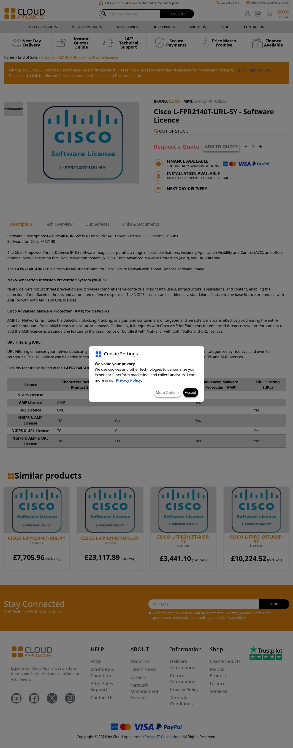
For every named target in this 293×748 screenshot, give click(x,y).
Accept (190, 392)
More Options (167, 392)
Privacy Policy (128, 380)
